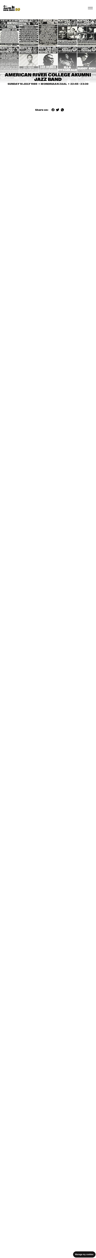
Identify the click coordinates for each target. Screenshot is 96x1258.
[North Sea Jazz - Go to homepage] (11, 8)
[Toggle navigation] (90, 8)
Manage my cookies (84, 1254)
